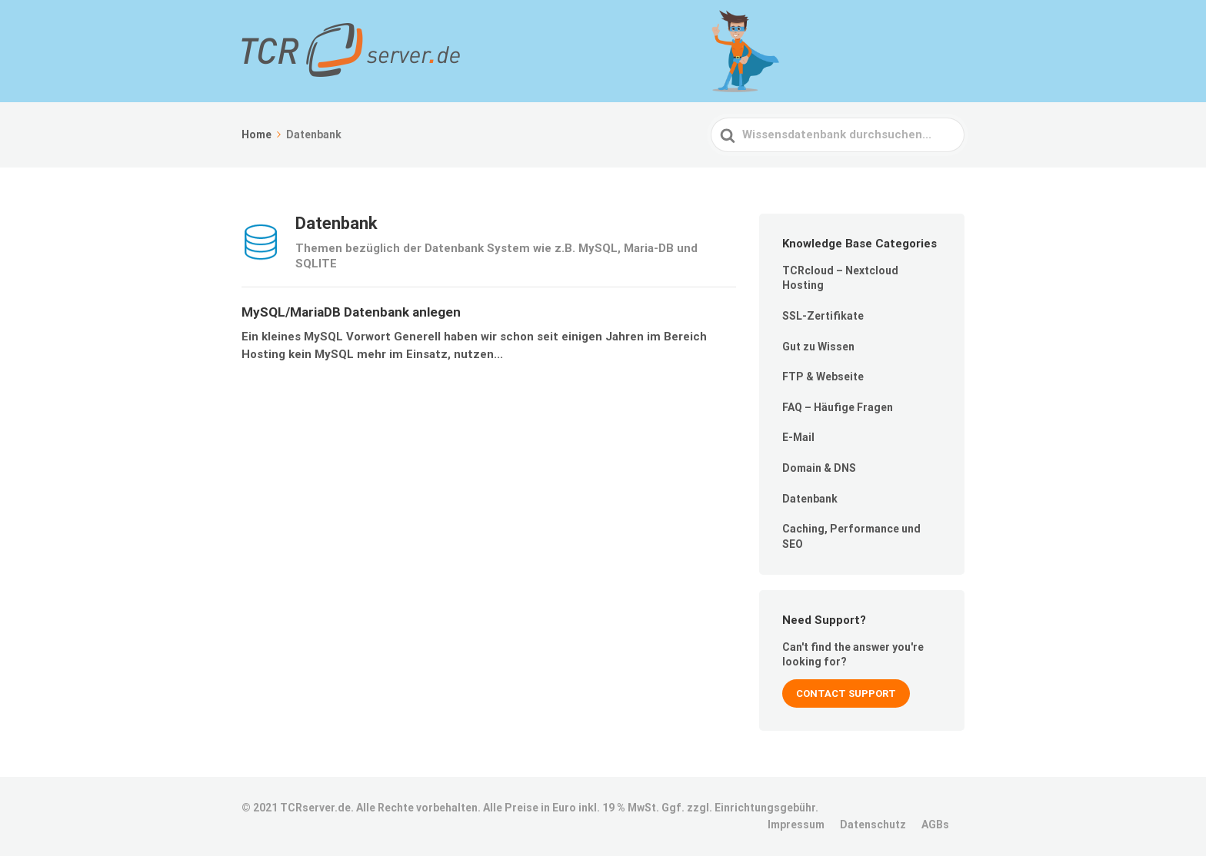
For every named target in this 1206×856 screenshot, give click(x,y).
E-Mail (798, 437)
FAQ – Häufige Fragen (837, 407)
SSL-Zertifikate (823, 316)
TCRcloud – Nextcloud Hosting (840, 278)
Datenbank (810, 499)
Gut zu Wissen (818, 346)
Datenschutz (873, 824)
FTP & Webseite (823, 376)
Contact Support (846, 693)
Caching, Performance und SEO (851, 536)
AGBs (935, 824)
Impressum (796, 824)
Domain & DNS (819, 468)
